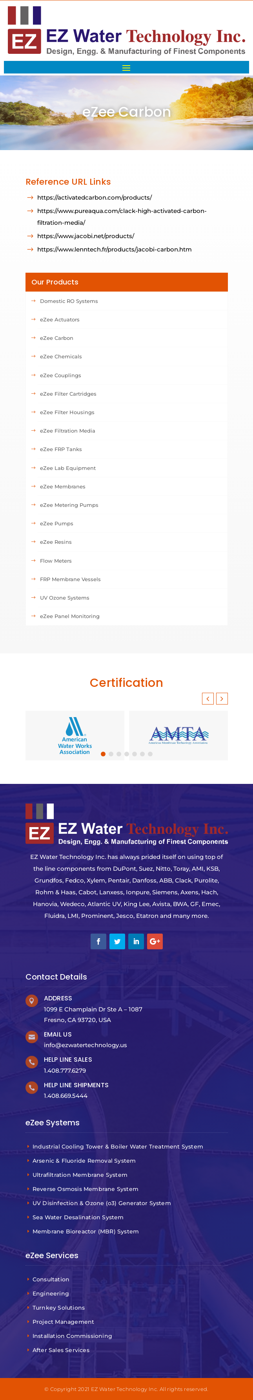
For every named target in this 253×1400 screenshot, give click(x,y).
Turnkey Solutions (60, 1307)
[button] (222, 699)
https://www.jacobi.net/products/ (85, 236)
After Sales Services (62, 1350)
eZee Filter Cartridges (68, 394)
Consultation (52, 1279)
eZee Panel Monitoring (70, 616)
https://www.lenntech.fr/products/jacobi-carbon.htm (114, 249)
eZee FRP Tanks (61, 449)
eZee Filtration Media (67, 431)
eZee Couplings (60, 375)
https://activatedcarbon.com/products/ (94, 197)
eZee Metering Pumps (69, 505)
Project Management (65, 1321)
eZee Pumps (56, 523)
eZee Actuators (60, 319)
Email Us (58, 1034)
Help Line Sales (68, 1059)
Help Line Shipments (76, 1085)
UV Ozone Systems (64, 597)
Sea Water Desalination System (79, 1217)
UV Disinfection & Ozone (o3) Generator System (103, 1203)
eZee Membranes (63, 486)
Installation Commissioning (73, 1335)
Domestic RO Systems (69, 301)
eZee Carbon (56, 338)
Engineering (52, 1293)
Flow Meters (56, 561)
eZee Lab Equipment (68, 468)
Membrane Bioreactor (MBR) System (87, 1231)
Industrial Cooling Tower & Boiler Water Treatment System (119, 1146)
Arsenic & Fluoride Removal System (85, 1160)
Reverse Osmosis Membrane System (86, 1189)
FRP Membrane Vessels (70, 579)
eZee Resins (56, 542)
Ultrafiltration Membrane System (81, 1174)
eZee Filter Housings (67, 412)
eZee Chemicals (61, 356)
